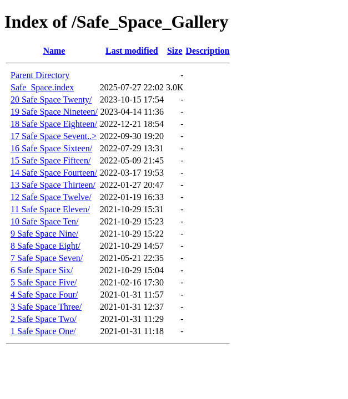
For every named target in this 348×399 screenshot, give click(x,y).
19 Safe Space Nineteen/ (54, 111)
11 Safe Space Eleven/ (50, 209)
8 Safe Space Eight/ (45, 245)
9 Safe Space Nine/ (44, 233)
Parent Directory (40, 75)
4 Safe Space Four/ (44, 294)
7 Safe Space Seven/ (47, 258)
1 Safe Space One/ (43, 331)
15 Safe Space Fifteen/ (50, 160)
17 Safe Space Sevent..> (54, 136)
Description (208, 50)
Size (175, 50)
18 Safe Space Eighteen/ (54, 124)
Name (54, 50)
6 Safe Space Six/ (42, 270)
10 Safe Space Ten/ (45, 221)
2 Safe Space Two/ (44, 319)
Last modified (131, 50)
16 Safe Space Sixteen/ (51, 148)
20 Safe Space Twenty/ (51, 99)
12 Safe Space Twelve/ (51, 197)
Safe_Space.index (42, 87)
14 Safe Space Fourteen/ (54, 172)
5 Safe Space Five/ (44, 282)
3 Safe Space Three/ (46, 306)
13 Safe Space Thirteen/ (53, 185)
